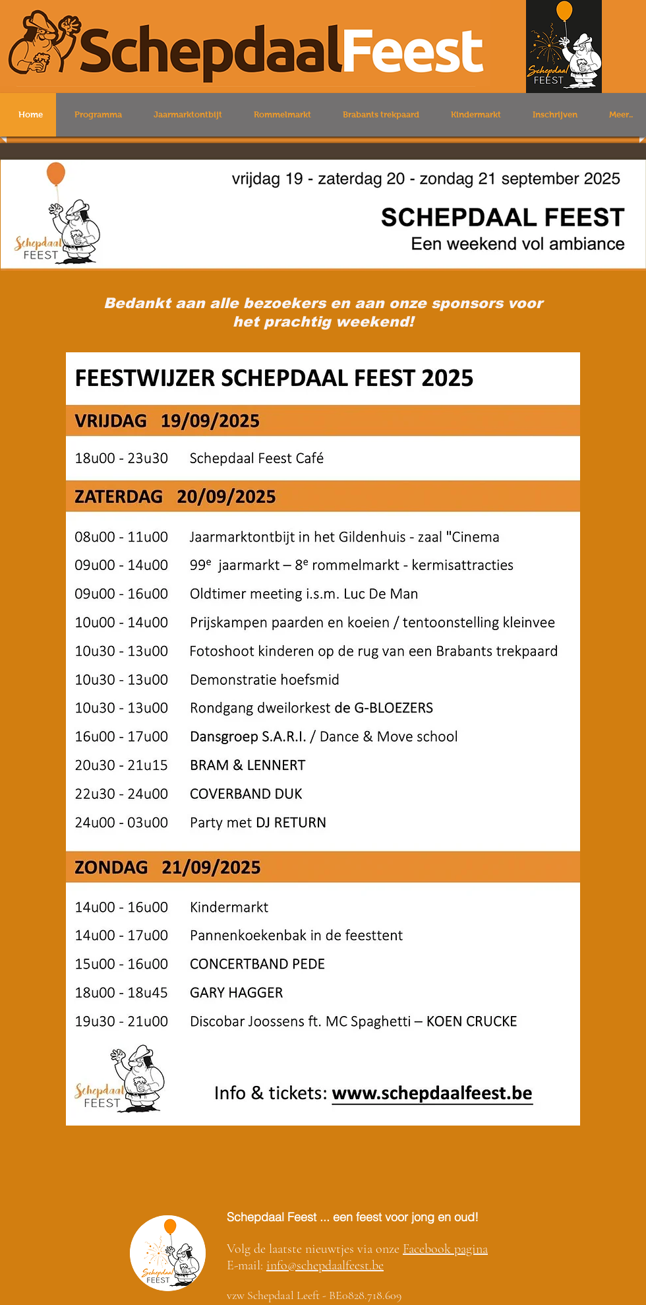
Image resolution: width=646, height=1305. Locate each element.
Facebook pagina (445, 1249)
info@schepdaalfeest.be (325, 1265)
